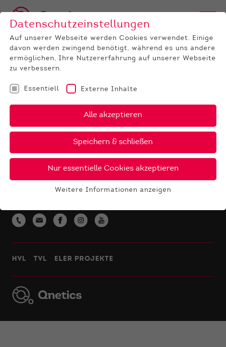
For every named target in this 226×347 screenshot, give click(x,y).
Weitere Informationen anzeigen (113, 190)
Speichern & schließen (113, 142)
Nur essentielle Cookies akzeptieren (113, 169)
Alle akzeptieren (113, 115)
